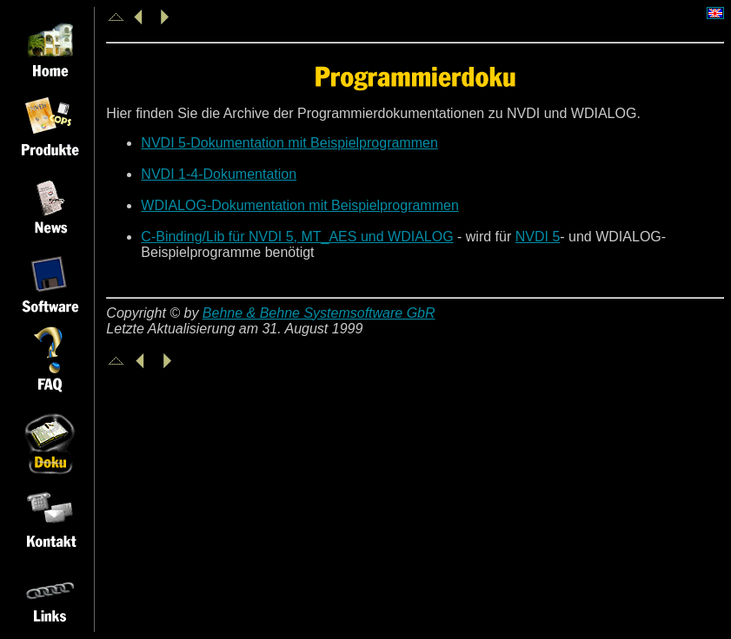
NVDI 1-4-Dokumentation (218, 174)
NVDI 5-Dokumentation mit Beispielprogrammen (289, 142)
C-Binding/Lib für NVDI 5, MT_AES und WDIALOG (297, 236)
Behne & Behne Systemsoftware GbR (319, 313)
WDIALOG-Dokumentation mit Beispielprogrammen (299, 205)
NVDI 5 (538, 236)
